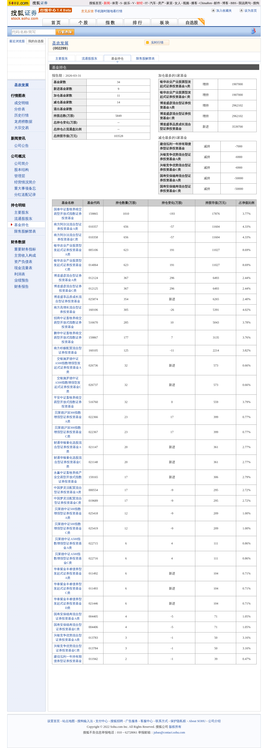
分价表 (19, 109)
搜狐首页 (95, 3)
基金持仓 (21, 225)
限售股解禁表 (25, 231)
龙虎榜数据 (23, 122)
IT (146, 3)
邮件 (217, 3)
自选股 (191, 22)
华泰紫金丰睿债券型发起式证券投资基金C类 (68, 588)
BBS (233, 3)
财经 (140, 3)
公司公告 (21, 146)
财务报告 (21, 287)
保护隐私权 (178, 721)
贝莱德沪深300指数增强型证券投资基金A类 (68, 417)
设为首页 (250, 10)
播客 (194, 3)
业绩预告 (21, 280)
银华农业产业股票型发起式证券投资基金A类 (68, 250)
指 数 (110, 22)
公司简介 (21, 164)
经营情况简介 (25, 182)
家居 (169, 3)
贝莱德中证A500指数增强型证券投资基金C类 (68, 558)
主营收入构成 (25, 255)
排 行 (137, 22)
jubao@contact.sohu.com (169, 732)
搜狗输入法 (85, 721)
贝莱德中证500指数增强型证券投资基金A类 (68, 513)
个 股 (83, 22)
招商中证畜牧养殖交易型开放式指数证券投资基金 (68, 322)
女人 (178, 3)
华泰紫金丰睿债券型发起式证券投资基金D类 (68, 603)
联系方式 (161, 721)
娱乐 (127, 3)
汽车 (153, 3)
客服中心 (146, 721)
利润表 (19, 274)
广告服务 (131, 721)
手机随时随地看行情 (108, 11)
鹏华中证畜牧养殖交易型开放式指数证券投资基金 (68, 337)
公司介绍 (214, 721)
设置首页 (53, 721)
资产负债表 (23, 262)
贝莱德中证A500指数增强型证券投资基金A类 (68, 543)
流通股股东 (23, 219)
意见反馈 (87, 11)
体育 (115, 3)
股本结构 (21, 170)
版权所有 (175, 727)
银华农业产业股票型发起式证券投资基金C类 (68, 265)
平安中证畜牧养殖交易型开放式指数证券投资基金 (68, 402)
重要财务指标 (25, 249)
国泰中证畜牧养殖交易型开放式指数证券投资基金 (68, 213)
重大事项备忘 (25, 188)
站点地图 (68, 721)
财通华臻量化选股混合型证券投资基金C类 (68, 462)
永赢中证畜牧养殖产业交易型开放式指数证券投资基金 (68, 477)
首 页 (56, 22)
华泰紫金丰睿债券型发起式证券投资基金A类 (68, 573)
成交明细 (21, 103)
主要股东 (21, 212)
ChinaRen (205, 3)
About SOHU (197, 721)
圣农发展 (60, 43)
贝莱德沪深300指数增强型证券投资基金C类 (68, 432)
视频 (186, 3)
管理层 (19, 176)
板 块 (164, 22)
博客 (225, 3)
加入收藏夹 (224, 10)
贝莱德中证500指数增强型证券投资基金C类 (68, 528)
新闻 (107, 3)
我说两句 (245, 3)
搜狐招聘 (116, 721)
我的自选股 (36, 41)
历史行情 (21, 115)
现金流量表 (23, 268)
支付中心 (101, 721)
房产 (161, 3)
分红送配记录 (25, 195)
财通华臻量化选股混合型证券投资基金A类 (68, 447)
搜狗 (256, 3)
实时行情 (157, 42)
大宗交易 (21, 128)
